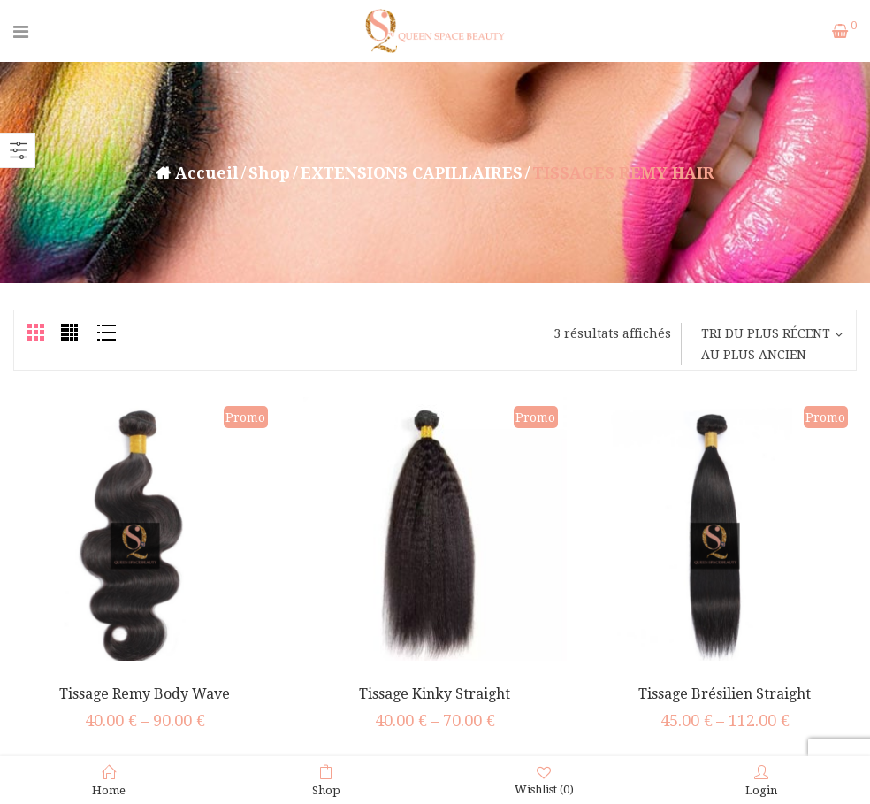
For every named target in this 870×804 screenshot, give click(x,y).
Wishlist (544, 780)
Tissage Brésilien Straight (724, 693)
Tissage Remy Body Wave (144, 693)
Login (761, 781)
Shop (269, 173)
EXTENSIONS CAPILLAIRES (412, 173)
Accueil (207, 173)
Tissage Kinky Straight (434, 693)
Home (109, 781)
